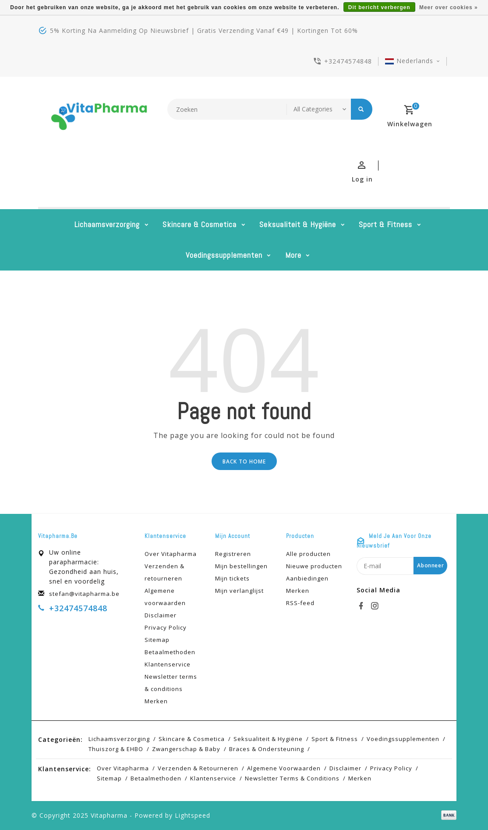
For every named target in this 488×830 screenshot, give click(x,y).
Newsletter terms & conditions (171, 683)
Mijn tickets (232, 578)
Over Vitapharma (171, 554)
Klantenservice (168, 664)
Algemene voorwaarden (165, 597)
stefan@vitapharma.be (84, 594)
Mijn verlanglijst (239, 591)
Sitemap (157, 640)
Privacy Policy (166, 627)
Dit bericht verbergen (379, 7)
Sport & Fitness (385, 224)
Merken (156, 701)
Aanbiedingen (307, 578)
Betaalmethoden (170, 652)
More (293, 255)
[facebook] (362, 606)
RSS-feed (300, 603)
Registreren (233, 554)
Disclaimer (161, 615)
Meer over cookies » (448, 7)
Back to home (244, 461)
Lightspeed (192, 815)
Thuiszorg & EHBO (115, 749)
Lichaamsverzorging (107, 224)
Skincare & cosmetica (200, 224)
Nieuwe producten (314, 566)
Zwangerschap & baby (186, 749)
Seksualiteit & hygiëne (297, 224)
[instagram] (376, 606)
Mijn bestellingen (241, 566)
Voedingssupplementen (224, 255)
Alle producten (308, 554)
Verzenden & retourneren (164, 572)
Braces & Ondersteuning (266, 749)
